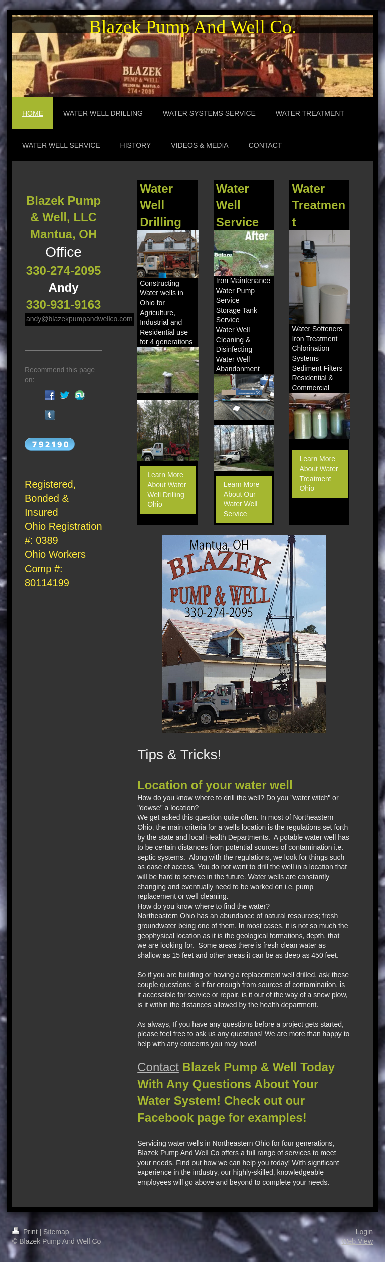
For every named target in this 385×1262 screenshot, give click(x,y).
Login (364, 1232)
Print (26, 1232)
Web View (357, 1241)
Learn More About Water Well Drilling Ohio (166, 489)
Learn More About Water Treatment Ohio (318, 473)
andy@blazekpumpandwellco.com (79, 319)
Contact (158, 1067)
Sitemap (56, 1232)
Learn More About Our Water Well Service (242, 499)
